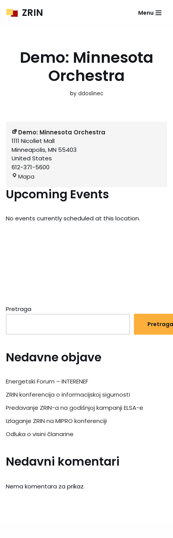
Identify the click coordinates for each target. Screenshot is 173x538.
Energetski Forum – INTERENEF (47, 381)
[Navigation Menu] (149, 12)
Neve (13, 530)
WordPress (76, 530)
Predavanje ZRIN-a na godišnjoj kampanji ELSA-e (74, 408)
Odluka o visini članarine (40, 434)
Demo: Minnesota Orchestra (58, 132)
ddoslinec (90, 93)
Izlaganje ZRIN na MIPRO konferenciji (56, 421)
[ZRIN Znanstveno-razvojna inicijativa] (24, 12)
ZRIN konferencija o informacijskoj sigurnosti (68, 394)
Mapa (23, 176)
